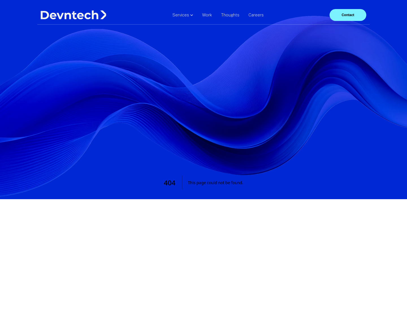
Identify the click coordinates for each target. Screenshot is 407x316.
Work (207, 14)
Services (182, 14)
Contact (348, 15)
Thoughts (230, 14)
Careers (256, 14)
